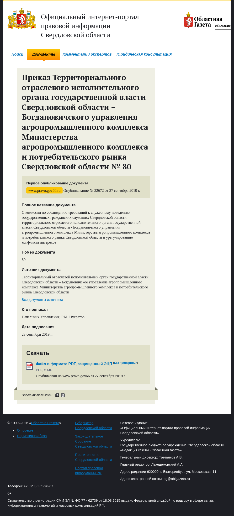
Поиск (17, 54)
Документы (43, 54)
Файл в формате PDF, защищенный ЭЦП (74, 364)
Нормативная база (32, 436)
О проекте (25, 430)
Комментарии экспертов (87, 54)
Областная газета (45, 423)
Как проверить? (125, 363)
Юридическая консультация (144, 54)
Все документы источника (42, 300)
